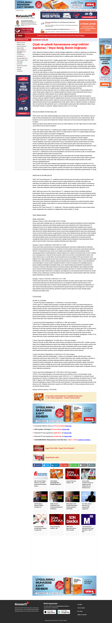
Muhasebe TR (48, 620)
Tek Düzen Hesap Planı (22, 65)
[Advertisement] (23, 144)
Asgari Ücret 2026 (51, 10)
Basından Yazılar (21, 44)
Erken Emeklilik (21, 50)
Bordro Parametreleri (21, 46)
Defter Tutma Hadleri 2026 (71, 10)
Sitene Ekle (83, 10)
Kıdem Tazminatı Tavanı (22, 60)
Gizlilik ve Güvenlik (81, 614)
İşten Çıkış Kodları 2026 (22, 58)
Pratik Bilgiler (20, 62)
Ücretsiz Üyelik (81, 608)
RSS (79, 10)
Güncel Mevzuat (20, 54)
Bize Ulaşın (93, 10)
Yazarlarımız (20, 71)
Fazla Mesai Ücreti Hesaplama (21, 52)
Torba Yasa (19, 67)
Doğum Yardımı (20, 48)
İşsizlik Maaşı (21, 56)
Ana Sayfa (44, 10)
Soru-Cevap (19, 63)
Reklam (88, 10)
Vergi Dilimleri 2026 (60, 10)
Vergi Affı (19, 69)
